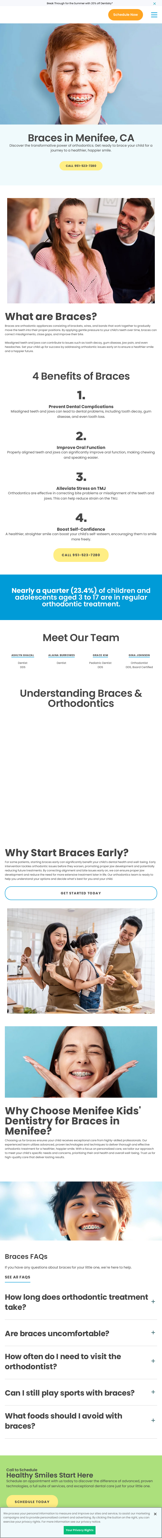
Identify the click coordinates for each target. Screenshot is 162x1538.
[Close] (155, 1514)
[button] (154, 15)
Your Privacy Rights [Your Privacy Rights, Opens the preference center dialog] (79, 1530)
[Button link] (125, 14)
